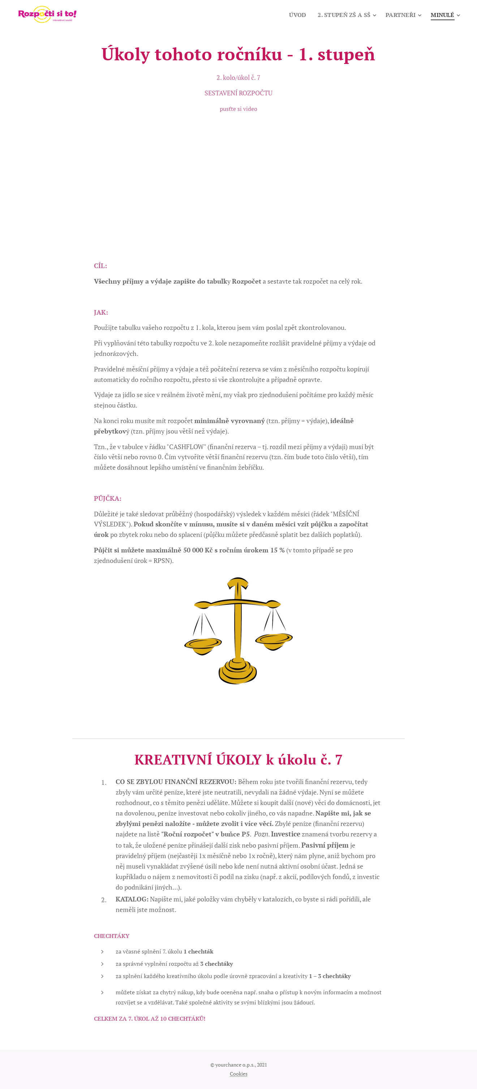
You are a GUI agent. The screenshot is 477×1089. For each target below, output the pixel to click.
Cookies (239, 1073)
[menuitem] (293, 15)
